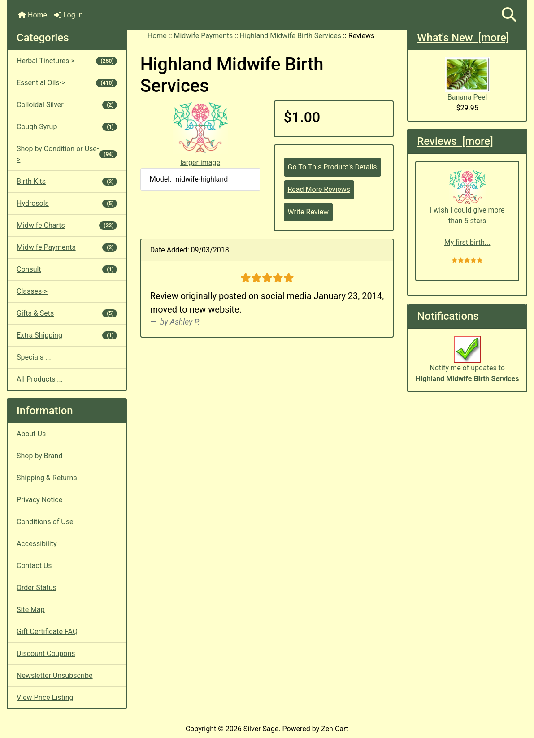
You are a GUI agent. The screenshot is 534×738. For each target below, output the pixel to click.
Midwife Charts (67, 225)
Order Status (36, 587)
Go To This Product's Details (332, 167)
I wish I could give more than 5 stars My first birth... (467, 208)
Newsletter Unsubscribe (55, 675)
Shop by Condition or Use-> (67, 154)
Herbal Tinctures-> (67, 60)
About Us (31, 434)
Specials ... (34, 357)
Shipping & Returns (47, 477)
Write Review (308, 212)
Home (32, 15)
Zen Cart (334, 729)
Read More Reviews (319, 189)
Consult (67, 269)
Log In (68, 15)
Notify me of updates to (467, 363)
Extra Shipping (67, 335)
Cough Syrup (67, 126)
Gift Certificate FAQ (47, 631)
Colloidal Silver (67, 104)
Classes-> (32, 291)
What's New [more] (463, 37)
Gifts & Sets (67, 313)
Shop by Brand (39, 455)
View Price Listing (45, 697)
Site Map (31, 609)
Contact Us (34, 565)
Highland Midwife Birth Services (290, 35)
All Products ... (40, 379)
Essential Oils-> (67, 82)
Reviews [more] (455, 141)
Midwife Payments (203, 35)
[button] (509, 15)
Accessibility (37, 543)
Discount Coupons (46, 653)
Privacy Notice (39, 499)
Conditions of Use (45, 521)
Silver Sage (260, 729)
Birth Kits (67, 181)
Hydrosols (67, 203)
